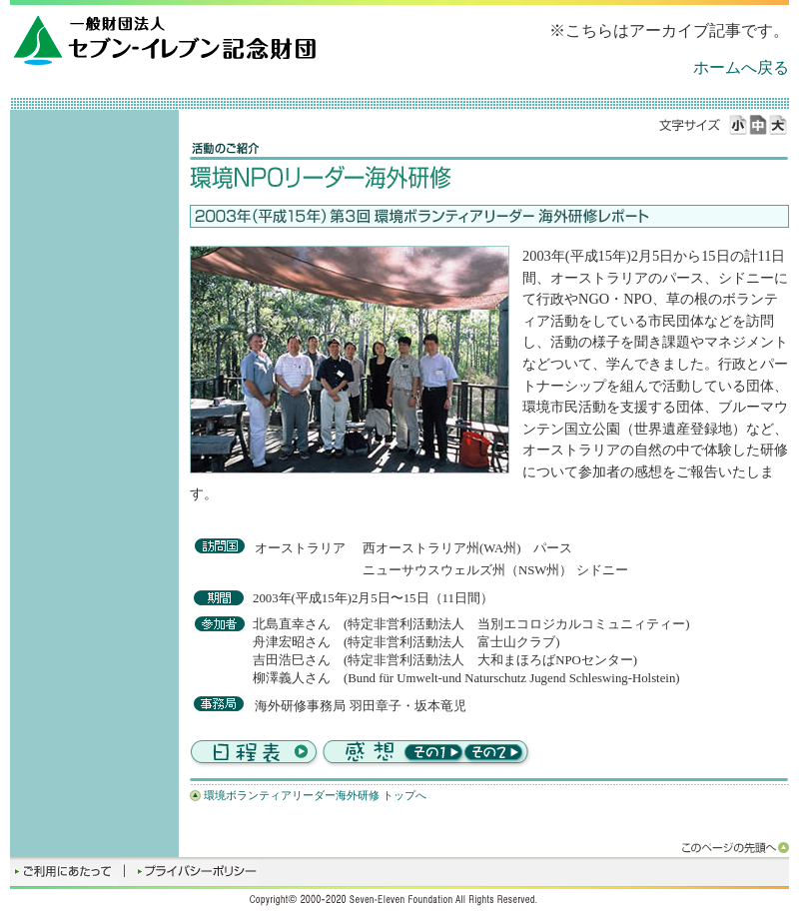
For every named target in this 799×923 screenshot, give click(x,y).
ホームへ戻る (741, 67)
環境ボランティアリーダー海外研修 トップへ (315, 795)
